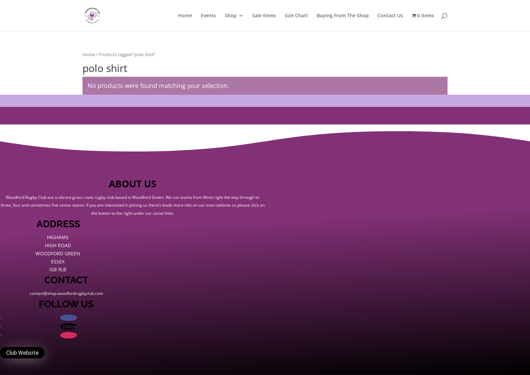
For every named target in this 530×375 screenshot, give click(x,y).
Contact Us (390, 16)
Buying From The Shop (343, 16)
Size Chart (296, 16)
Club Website (22, 352)
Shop (231, 16)
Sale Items (264, 16)
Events (208, 16)
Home (185, 16)
